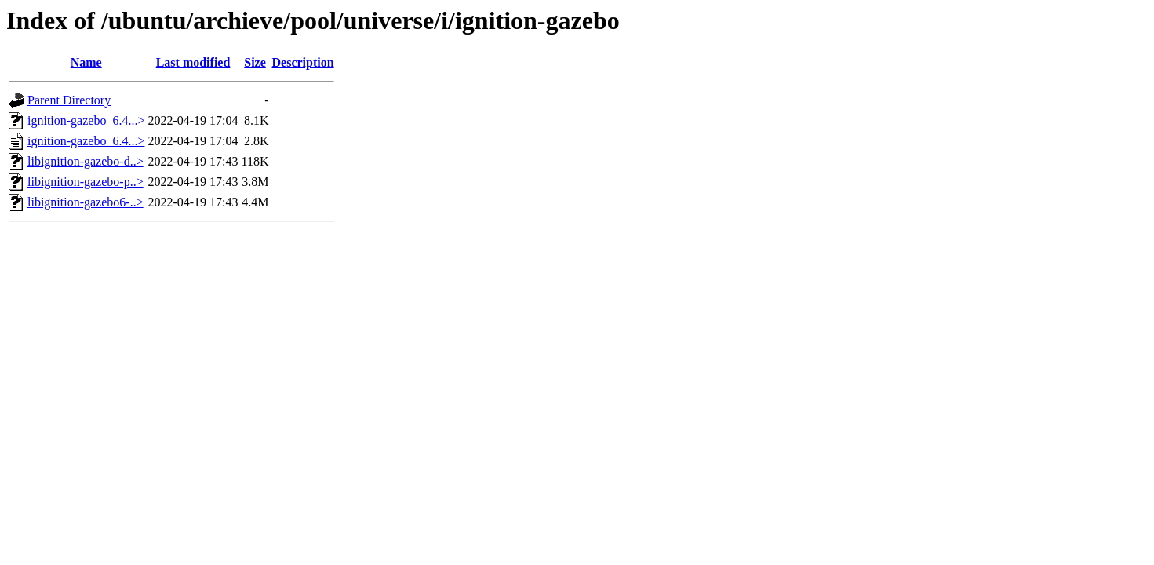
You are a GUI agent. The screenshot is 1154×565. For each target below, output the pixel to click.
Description (303, 62)
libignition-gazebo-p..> (85, 181)
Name (86, 62)
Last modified (193, 62)
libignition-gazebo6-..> (85, 202)
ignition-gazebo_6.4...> (85, 120)
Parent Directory (69, 100)
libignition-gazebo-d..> (85, 161)
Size (255, 62)
